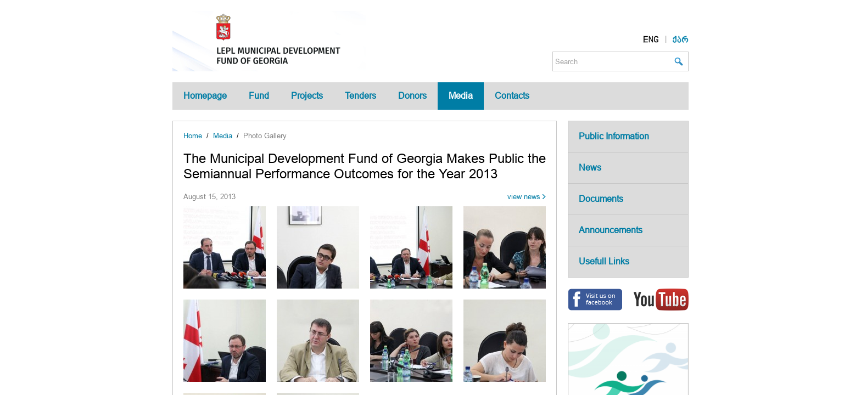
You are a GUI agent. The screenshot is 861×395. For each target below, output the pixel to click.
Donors (412, 95)
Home (192, 136)
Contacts (512, 95)
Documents (601, 199)
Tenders (360, 95)
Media (461, 95)
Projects (307, 95)
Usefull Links (604, 261)
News (590, 167)
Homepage (205, 95)
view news (523, 197)
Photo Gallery (265, 136)
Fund (259, 95)
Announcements (610, 230)
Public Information (614, 136)
